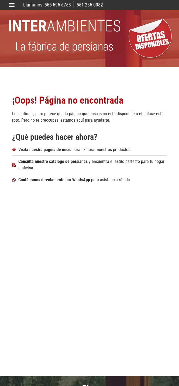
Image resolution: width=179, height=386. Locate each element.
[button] (11, 5)
